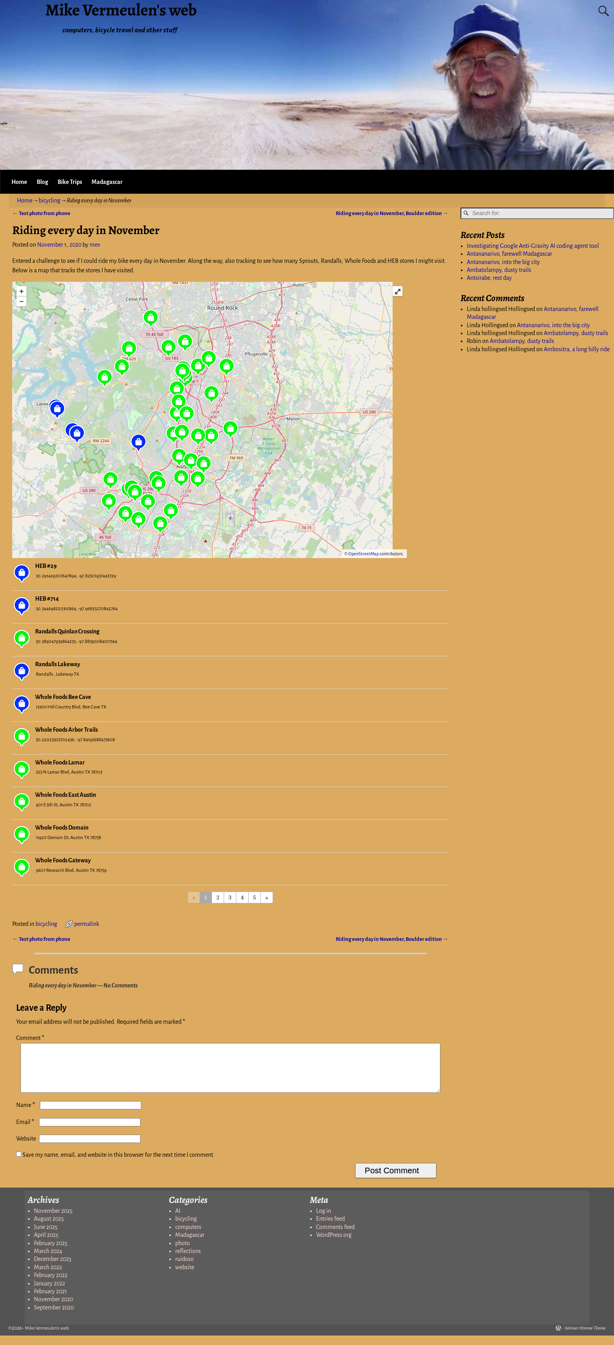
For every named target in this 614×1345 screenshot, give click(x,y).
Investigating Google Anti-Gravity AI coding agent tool (533, 246)
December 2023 (52, 1268)
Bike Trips (70, 182)
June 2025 (46, 1236)
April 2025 (46, 1244)
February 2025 (50, 1252)
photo (182, 1252)
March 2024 (48, 1260)
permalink (86, 924)
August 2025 (49, 1228)
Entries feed (330, 1228)
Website (26, 1148)
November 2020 (53, 1309)
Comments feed (335, 1236)
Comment (31, 1038)
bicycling (49, 200)
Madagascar (107, 182)
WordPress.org (334, 1244)
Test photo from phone (41, 213)
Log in (323, 1220)
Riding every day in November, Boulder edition (392, 213)
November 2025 (53, 1220)
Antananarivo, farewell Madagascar (509, 254)
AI (177, 1220)
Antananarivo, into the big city (503, 262)
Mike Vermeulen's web (47, 1337)
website (184, 1277)
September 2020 (54, 1317)
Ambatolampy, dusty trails (499, 270)
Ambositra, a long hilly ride (577, 349)
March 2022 (48, 1277)
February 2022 (50, 1284)
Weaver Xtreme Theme (585, 1337)
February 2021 (50, 1301)
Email (26, 1131)
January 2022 (49, 1293)
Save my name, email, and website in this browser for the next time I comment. (118, 1164)
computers (188, 1236)
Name (26, 1114)
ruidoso (184, 1268)
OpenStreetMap (363, 553)
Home (19, 182)
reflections (188, 1260)
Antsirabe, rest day (489, 278)
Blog (42, 182)
